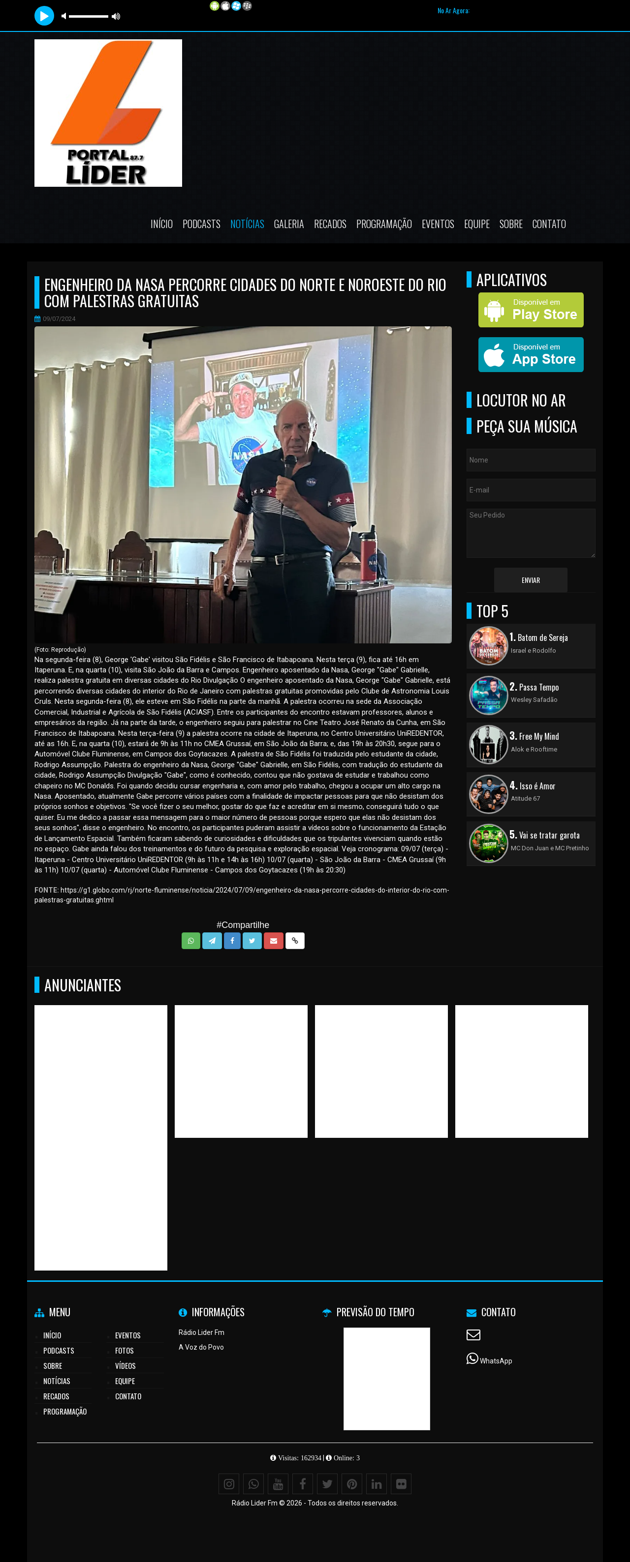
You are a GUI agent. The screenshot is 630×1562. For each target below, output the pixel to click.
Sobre (511, 223)
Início (162, 223)
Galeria (289, 223)
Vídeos (125, 1365)
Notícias (247, 223)
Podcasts (201, 223)
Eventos (438, 223)
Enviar (531, 580)
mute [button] (65, 16)
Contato (549, 223)
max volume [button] (116, 16)
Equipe (477, 223)
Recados (330, 223)
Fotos (124, 1350)
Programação (384, 223)
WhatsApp (496, 1361)
